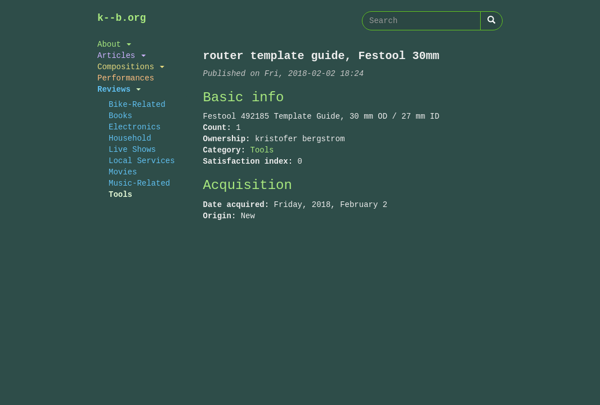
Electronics (134, 127)
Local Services (142, 160)
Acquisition (247, 185)
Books (120, 115)
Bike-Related (137, 104)
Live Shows (132, 149)
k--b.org (121, 18)
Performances (125, 78)
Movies (123, 171)
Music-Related (139, 183)
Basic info (243, 97)
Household (130, 138)
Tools (120, 194)
